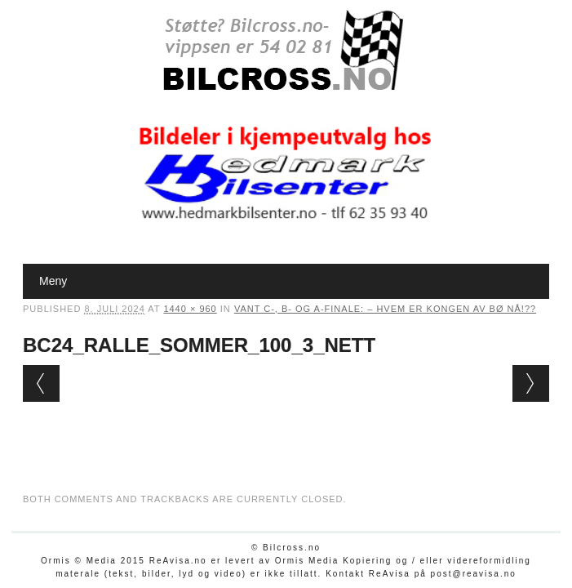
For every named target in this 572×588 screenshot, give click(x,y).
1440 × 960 (189, 309)
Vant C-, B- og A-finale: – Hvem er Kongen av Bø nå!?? (385, 309)
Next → (530, 383)
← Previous (41, 383)
